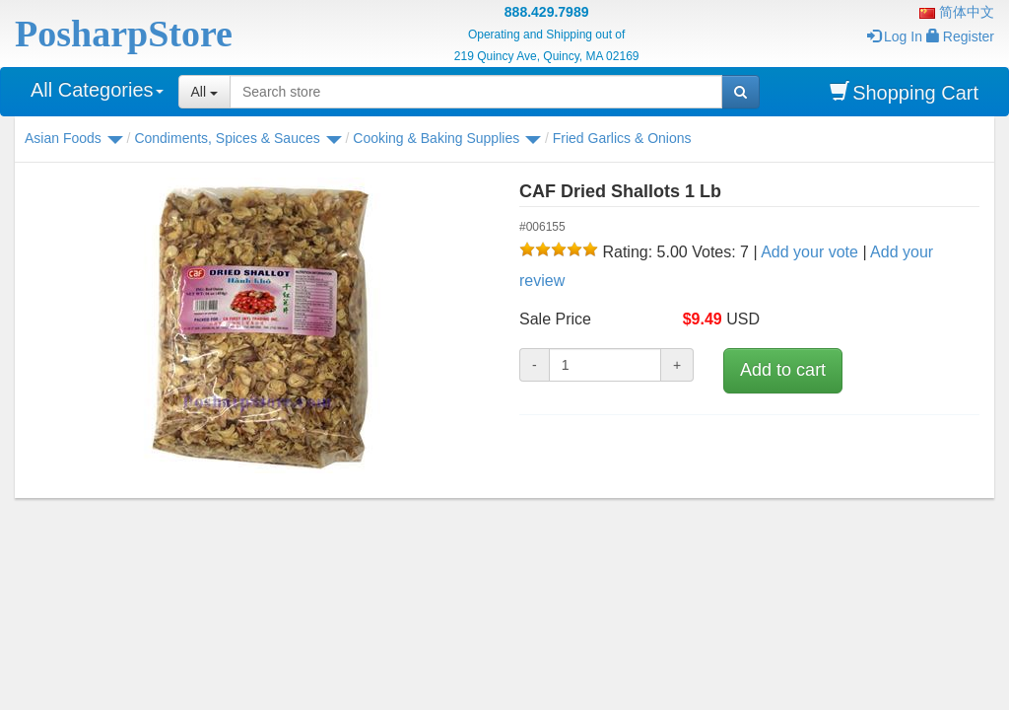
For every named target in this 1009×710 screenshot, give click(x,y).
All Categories (97, 90)
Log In (894, 36)
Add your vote (809, 252)
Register (960, 36)
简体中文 (956, 12)
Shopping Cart (904, 92)
